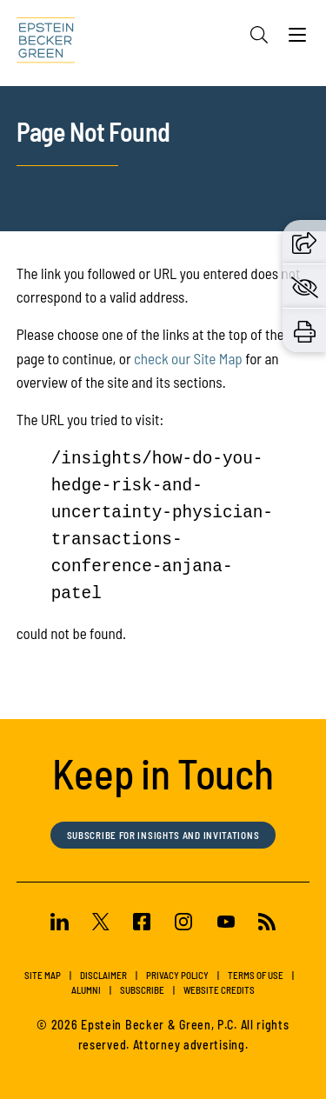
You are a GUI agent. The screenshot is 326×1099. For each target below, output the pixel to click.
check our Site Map (188, 358)
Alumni (86, 990)
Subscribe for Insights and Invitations (163, 835)
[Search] (259, 34)
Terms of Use (255, 975)
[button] (304, 241)
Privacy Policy (177, 975)
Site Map (42, 975)
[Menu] (297, 39)
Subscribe (142, 990)
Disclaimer (103, 975)
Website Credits (219, 990)
